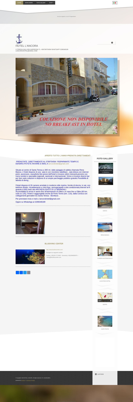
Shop (51, 2)
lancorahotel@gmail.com (58, 164)
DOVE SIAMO (29, 2)
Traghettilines (73, 16)
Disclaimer (28, 380)
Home (19, 2)
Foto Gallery (41, 2)
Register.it (23, 380)
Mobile (33, 380)
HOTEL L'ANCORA (27, 45)
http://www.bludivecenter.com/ (54, 249)
